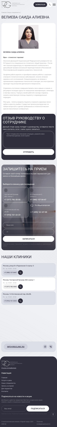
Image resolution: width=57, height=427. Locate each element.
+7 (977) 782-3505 (10, 287)
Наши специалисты (14, 12)
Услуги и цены (6, 380)
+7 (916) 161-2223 (10, 301)
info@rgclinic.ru (15, 347)
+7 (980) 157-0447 (10, 272)
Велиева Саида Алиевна (13, 52)
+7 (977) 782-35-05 (12, 199)
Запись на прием (7, 386)
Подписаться (38, 408)
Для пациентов (6, 389)
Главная (4, 12)
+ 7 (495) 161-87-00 (38, 212)
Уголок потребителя (8, 368)
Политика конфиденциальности (43, 423)
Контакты (4, 391)
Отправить (28, 152)
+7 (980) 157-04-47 (38, 199)
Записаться (40, 5)
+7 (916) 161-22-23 (12, 215)
